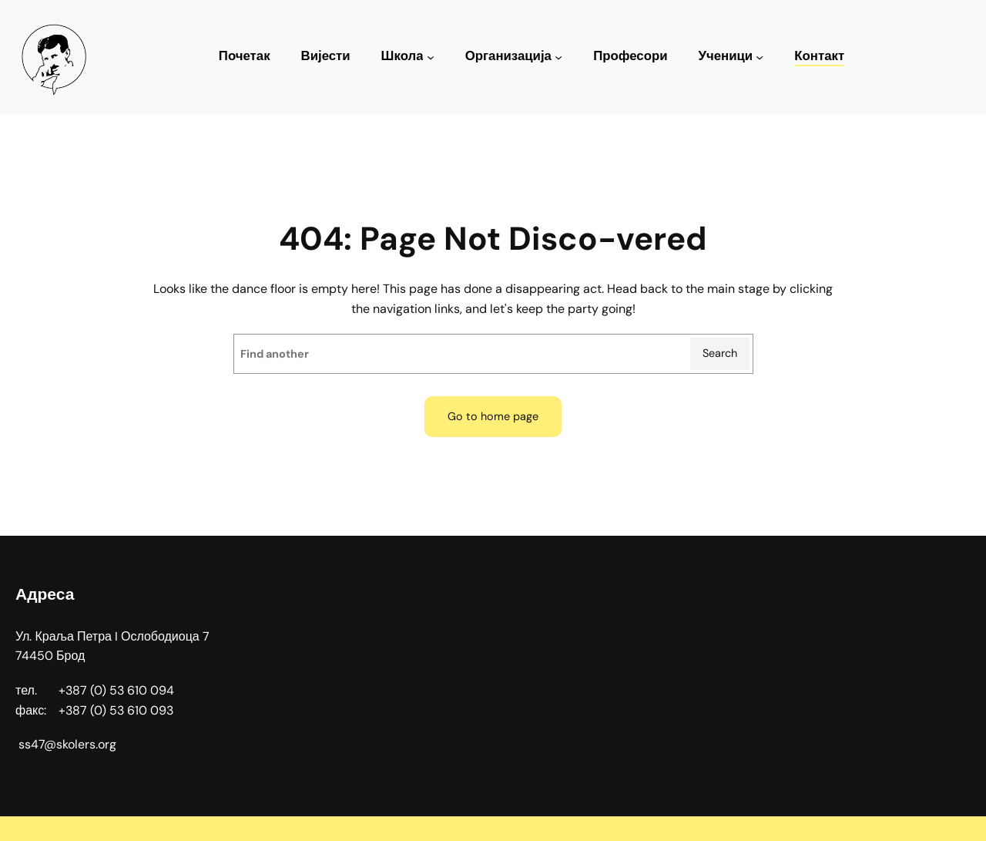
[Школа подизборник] (430, 57)
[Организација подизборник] (558, 57)
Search (720, 353)
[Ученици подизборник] (759, 57)
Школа (402, 56)
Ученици (725, 56)
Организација (508, 56)
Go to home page (493, 416)
